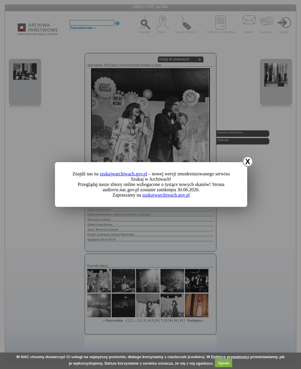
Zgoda (223, 363)
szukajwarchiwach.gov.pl (123, 173)
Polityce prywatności (230, 357)
